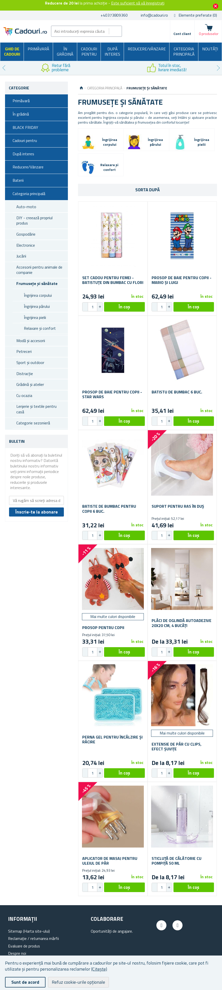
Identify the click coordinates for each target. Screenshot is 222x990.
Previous (4, 68)
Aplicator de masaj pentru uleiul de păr (109, 861)
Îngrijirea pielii (35, 317)
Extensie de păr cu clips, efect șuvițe (176, 746)
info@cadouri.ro (154, 15)
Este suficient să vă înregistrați (137, 3)
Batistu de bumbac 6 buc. (177, 392)
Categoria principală (184, 51)
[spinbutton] (92, 307)
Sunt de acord (25, 982)
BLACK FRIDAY (25, 127)
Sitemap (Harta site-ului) (29, 931)
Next (218, 68)
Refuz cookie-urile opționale (78, 982)
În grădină (65, 51)
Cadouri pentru (89, 51)
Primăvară (38, 49)
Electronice (25, 245)
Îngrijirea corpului (38, 295)
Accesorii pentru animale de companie (39, 270)
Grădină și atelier (30, 384)
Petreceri (24, 351)
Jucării (21, 256)
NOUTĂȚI (210, 49)
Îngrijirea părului (37, 306)
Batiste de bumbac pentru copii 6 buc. (109, 509)
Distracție (24, 374)
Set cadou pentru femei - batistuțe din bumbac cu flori (112, 280)
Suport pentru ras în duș (178, 506)
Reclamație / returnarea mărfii (33, 938)
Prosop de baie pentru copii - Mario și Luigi (181, 280)
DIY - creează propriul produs (34, 220)
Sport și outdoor (30, 362)
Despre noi (17, 953)
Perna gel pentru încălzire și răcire (112, 739)
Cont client (182, 33)
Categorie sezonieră (33, 423)
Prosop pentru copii (103, 627)
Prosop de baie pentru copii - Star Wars (112, 394)
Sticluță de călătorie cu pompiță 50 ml (176, 861)
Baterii (18, 180)
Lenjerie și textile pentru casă (36, 409)
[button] (100, 307)
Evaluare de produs (24, 946)
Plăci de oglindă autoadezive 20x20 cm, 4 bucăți (181, 623)
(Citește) (99, 969)
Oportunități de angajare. (112, 931)
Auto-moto (26, 207)
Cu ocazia (24, 395)
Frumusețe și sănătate (37, 283)
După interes (112, 51)
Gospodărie (25, 234)
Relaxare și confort (40, 328)
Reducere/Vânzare (147, 49)
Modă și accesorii (30, 341)
